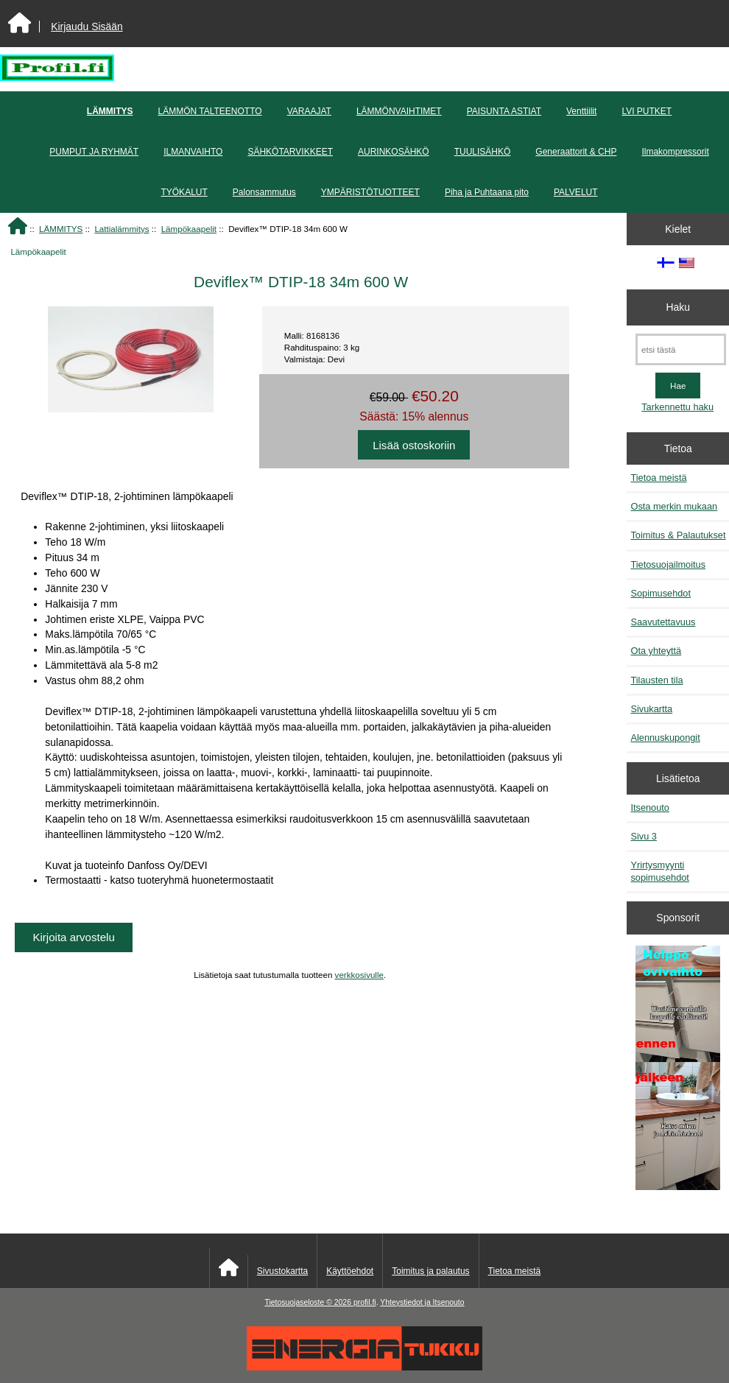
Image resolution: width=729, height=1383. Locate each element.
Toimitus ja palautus (430, 1271)
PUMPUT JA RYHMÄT (93, 152)
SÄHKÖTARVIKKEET (290, 152)
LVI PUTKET (646, 111)
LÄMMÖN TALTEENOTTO (210, 111)
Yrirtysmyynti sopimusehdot (659, 870)
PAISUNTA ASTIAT (504, 111)
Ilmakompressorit (674, 152)
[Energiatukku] (364, 1367)
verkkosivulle (359, 974)
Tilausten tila (656, 680)
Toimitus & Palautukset (677, 535)
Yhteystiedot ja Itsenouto (422, 1302)
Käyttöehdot (349, 1271)
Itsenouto (649, 807)
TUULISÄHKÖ (482, 152)
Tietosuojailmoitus (667, 564)
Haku (678, 307)
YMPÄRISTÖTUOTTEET (370, 192)
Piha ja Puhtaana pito (487, 192)
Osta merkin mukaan (673, 506)
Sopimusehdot (660, 593)
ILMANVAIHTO (192, 152)
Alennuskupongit (665, 737)
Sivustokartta (282, 1271)
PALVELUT (576, 192)
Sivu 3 (643, 836)
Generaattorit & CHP (575, 152)
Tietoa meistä (658, 477)
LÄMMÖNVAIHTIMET (399, 111)
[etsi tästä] (680, 349)
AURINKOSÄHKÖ (393, 152)
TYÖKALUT (184, 192)
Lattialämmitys (121, 228)
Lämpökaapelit (188, 228)
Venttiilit (581, 111)
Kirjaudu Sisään (86, 26)
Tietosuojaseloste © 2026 (308, 1302)
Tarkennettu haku (677, 406)
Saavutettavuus (662, 621)
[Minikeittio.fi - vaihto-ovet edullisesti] (677, 1069)
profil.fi (364, 1302)
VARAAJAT (309, 111)
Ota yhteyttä (655, 650)
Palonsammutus (264, 192)
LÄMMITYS (60, 228)
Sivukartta (651, 708)
